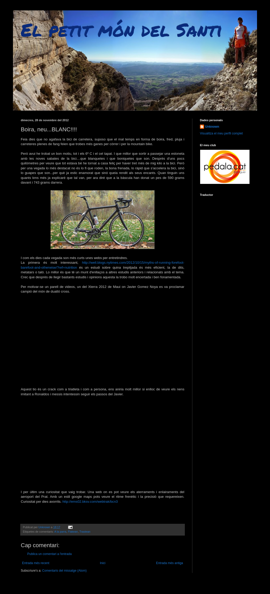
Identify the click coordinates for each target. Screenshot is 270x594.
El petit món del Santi (121, 29)
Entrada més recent (35, 563)
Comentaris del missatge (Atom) (64, 570)
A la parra (60, 531)
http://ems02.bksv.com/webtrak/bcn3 (90, 501)
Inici (102, 563)
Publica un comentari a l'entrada (49, 554)
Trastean (84, 531)
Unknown (212, 126)
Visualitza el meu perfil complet (221, 133)
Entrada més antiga (169, 563)
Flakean (73, 531)
